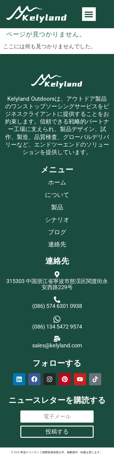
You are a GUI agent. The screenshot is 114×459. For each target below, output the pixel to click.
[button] (89, 14)
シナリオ (57, 219)
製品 (57, 207)
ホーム (57, 182)
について (57, 194)
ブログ (57, 232)
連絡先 (57, 244)
